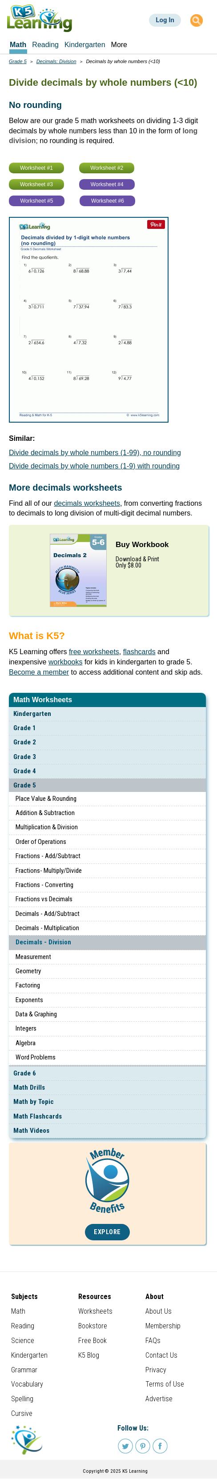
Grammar (24, 1370)
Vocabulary (27, 1384)
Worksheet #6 (107, 201)
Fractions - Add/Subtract (48, 856)
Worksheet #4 (107, 184)
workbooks (65, 662)
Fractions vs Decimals (44, 899)
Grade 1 (24, 728)
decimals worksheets (87, 503)
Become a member (39, 672)
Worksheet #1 (36, 168)
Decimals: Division (56, 61)
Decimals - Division (43, 942)
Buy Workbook (142, 544)
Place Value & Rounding (46, 799)
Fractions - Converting (44, 885)
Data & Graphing (36, 1014)
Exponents (29, 1000)
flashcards (139, 652)
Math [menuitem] (18, 44)
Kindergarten (32, 714)
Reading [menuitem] (45, 44)
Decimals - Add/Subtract (48, 914)
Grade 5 (24, 785)
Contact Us (161, 1355)
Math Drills (29, 1087)
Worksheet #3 (36, 184)
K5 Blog (88, 1355)
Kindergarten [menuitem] (84, 44)
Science (22, 1340)
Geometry (28, 971)
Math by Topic (33, 1102)
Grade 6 (24, 1073)
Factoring (28, 985)
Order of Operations (41, 842)
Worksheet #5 (36, 201)
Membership (163, 1326)
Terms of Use (164, 1384)
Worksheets (95, 1311)
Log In (165, 20)
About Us (158, 1311)
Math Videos (31, 1131)
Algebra (26, 1043)
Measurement (33, 957)
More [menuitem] (119, 44)
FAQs (153, 1340)
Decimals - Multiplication (47, 928)
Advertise (159, 1399)
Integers (26, 1028)
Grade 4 (24, 771)
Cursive (21, 1413)
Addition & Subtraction (45, 813)
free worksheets (94, 652)
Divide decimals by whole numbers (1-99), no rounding (95, 452)
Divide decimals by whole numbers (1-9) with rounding (94, 466)
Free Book (92, 1340)
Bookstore (92, 1326)
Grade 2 (24, 742)
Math (18, 1311)
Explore (107, 1232)
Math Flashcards (37, 1116)
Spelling (22, 1399)
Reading (22, 1326)
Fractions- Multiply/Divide (49, 871)
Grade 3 (24, 757)
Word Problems (36, 1057)
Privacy (155, 1370)
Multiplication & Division (47, 827)
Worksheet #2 (106, 168)
